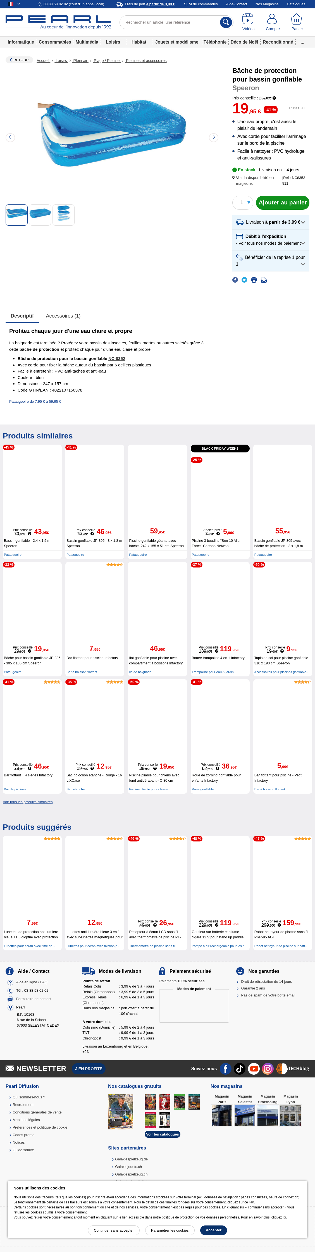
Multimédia (86, 42)
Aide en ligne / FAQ (31, 982)
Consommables (55, 42)
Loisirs (113, 42)
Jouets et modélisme (176, 42)
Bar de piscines (15, 789)
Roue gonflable (203, 789)
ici (284, 1217)
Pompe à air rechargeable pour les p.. (219, 946)
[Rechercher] (226, 22)
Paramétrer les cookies (170, 1230)
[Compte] (273, 22)
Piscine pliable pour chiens (148, 789)
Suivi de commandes (201, 4)
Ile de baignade (140, 672)
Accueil (43, 60)
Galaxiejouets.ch (128, 1167)
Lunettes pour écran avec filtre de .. (29, 946)
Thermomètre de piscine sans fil (152, 946)
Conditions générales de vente (37, 1112)
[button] (258, 181)
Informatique (21, 42)
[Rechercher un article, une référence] (176, 22)
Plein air (80, 60)
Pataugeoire (13, 554)
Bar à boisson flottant (81, 672)
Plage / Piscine (107, 60)
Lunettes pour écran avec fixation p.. (92, 946)
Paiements (181, 981)
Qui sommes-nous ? (29, 1097)
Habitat (139, 42)
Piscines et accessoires (145, 60)
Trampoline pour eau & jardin (213, 672)
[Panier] (297, 22)
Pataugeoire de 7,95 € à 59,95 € (35, 401)
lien (251, 1202)
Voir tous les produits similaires (27, 802)
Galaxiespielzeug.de (131, 1159)
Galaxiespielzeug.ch (131, 1174)
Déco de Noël (244, 42)
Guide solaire (23, 1150)
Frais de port (150, 4)
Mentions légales (26, 1120)
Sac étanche (75, 789)
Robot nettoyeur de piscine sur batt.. (280, 946)
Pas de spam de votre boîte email (268, 995)
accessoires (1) (63, 316)
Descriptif (22, 316)
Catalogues (296, 4)
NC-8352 (116, 358)
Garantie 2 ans (253, 988)
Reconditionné (278, 42)
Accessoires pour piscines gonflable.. (281, 672)
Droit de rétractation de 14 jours (266, 981)
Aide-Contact (236, 4)
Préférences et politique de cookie (40, 1127)
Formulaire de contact (33, 999)
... (302, 42)
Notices (19, 1142)
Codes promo (23, 1135)
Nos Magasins (267, 4)
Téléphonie (215, 42)
